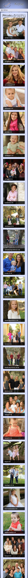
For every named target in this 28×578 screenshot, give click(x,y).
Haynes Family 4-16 (10, 532)
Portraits (7, 15)
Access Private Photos (20, 14)
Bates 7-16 (9, 414)
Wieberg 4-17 (10, 61)
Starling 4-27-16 (9, 485)
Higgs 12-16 (9, 179)
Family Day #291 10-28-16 (11, 367)
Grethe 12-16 (8, 273)
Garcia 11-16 (7, 344)
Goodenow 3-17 (10, 85)
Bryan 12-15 (7, 556)
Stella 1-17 (9, 132)
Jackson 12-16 (10, 226)
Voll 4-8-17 (9, 38)
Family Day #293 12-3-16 (13, 249)
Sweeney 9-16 (8, 391)
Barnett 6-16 (8, 438)
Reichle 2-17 (9, 108)
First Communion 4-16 (10, 508)
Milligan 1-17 (9, 155)
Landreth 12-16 (8, 202)
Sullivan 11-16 (8, 297)
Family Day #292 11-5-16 (11, 320)
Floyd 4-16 (7, 461)
